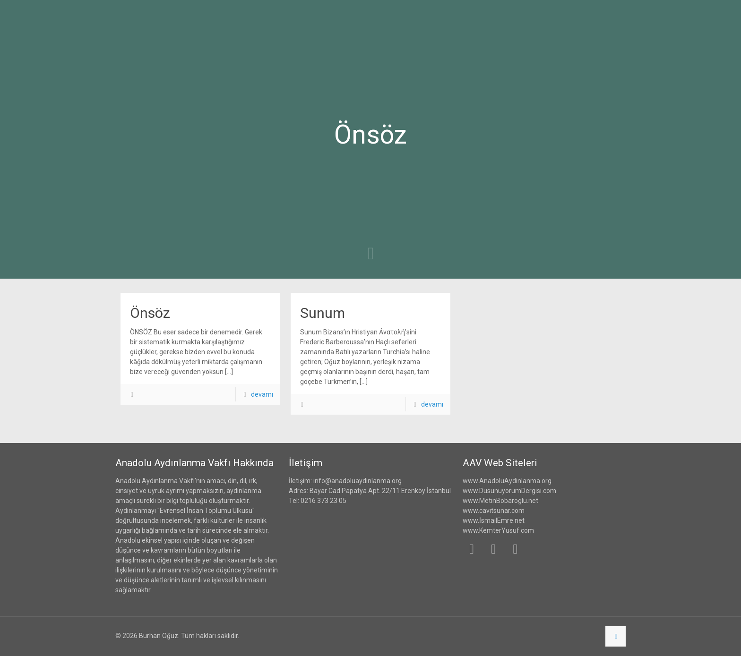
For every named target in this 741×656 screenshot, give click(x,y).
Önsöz (150, 313)
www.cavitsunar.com (494, 510)
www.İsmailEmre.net (494, 520)
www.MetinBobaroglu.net (500, 500)
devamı (262, 394)
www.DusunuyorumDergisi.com (509, 490)
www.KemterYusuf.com (498, 530)
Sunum (322, 313)
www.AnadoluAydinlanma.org (507, 481)
